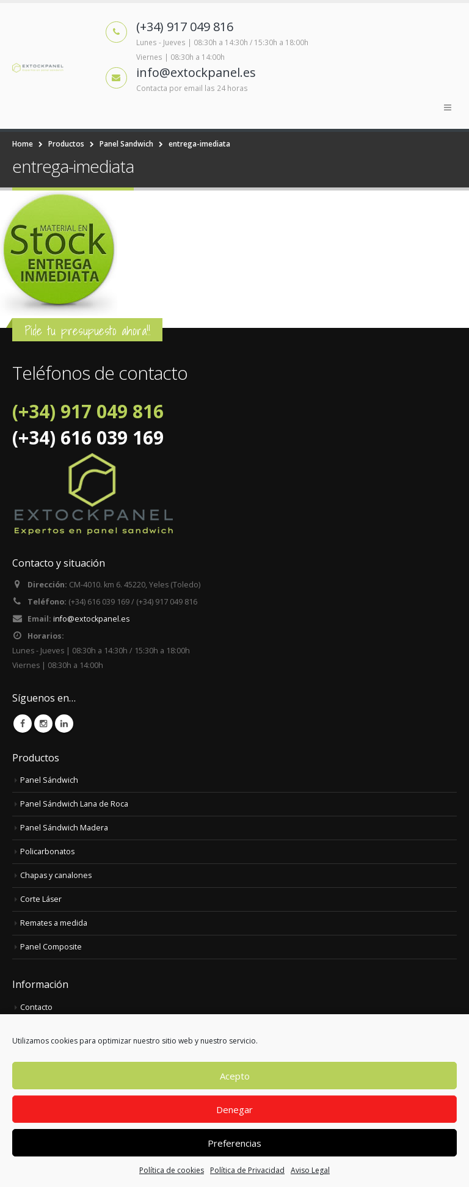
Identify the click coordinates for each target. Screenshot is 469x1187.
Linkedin (64, 723)
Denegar (234, 1109)
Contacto (36, 1007)
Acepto (235, 1076)
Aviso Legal (310, 1170)
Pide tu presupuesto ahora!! (87, 331)
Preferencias (234, 1143)
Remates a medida (54, 923)
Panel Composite (51, 947)
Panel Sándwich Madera (64, 827)
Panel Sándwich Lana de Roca (74, 804)
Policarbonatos (47, 851)
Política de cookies (171, 1170)
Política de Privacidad (247, 1170)
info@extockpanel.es (91, 619)
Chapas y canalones (56, 875)
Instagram (43, 723)
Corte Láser (41, 899)
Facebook (22, 723)
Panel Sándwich (49, 780)
